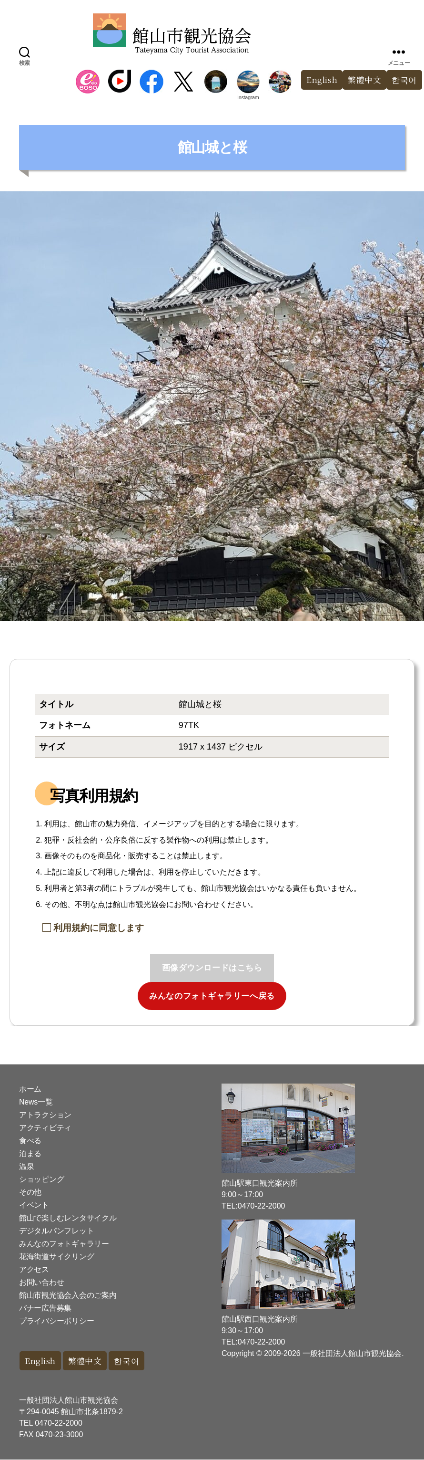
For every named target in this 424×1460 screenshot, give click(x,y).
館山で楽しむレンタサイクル (68, 1218)
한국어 (128, 1361)
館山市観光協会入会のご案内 (68, 1295)
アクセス (34, 1269)
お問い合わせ (41, 1282)
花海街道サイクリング (56, 1256)
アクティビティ (45, 1128)
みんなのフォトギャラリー (64, 1244)
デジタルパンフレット (56, 1231)
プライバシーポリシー (56, 1321)
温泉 (26, 1166)
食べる (30, 1141)
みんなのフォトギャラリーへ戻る (212, 996)
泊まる (30, 1153)
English (321, 80)
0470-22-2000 (58, 1423)
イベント (34, 1205)
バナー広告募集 (45, 1308)
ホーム (30, 1089)
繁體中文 (364, 80)
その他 (30, 1192)
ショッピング (41, 1179)
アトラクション (45, 1115)
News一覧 (35, 1102)
